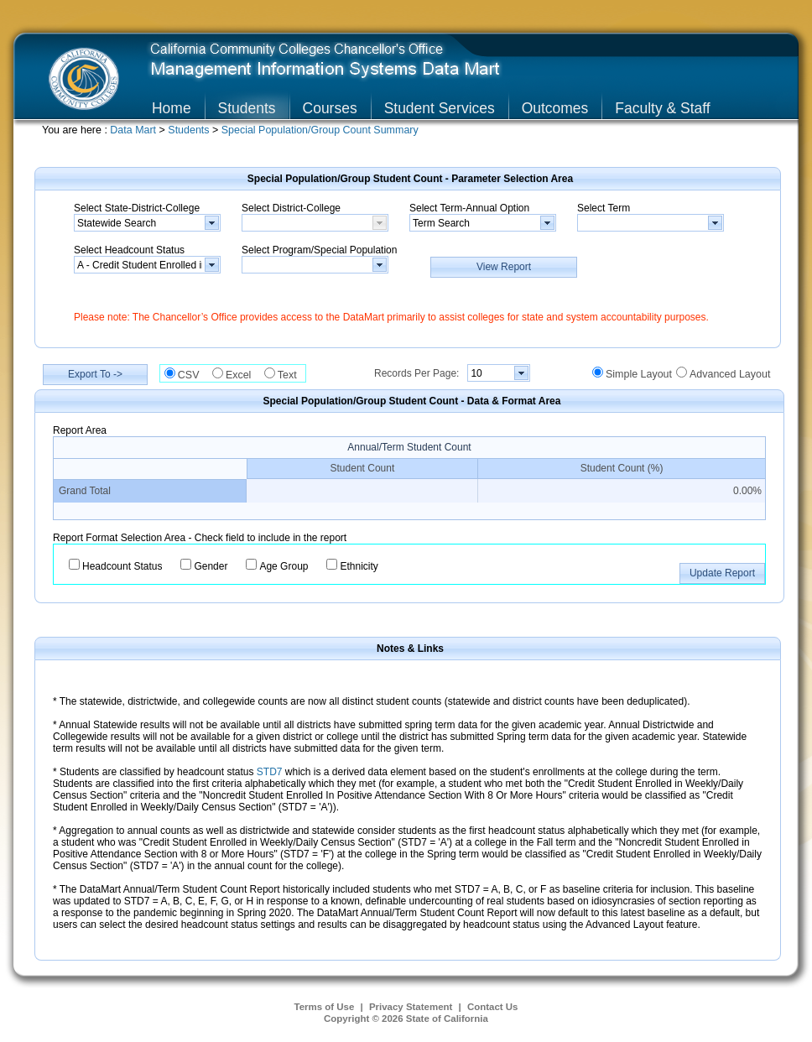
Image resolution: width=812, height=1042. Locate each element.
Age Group (283, 566)
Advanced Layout (730, 374)
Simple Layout (639, 374)
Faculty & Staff (662, 108)
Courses (330, 108)
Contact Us (492, 1007)
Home (171, 108)
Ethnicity (358, 566)
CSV (193, 375)
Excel (243, 375)
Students (247, 108)
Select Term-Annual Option (469, 208)
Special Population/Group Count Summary (320, 130)
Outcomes (555, 108)
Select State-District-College (137, 208)
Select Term (603, 208)
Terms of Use (324, 1007)
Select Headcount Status (129, 250)
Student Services (439, 108)
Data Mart (134, 130)
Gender (210, 566)
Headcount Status (122, 566)
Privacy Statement (410, 1007)
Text (291, 375)
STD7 (270, 772)
